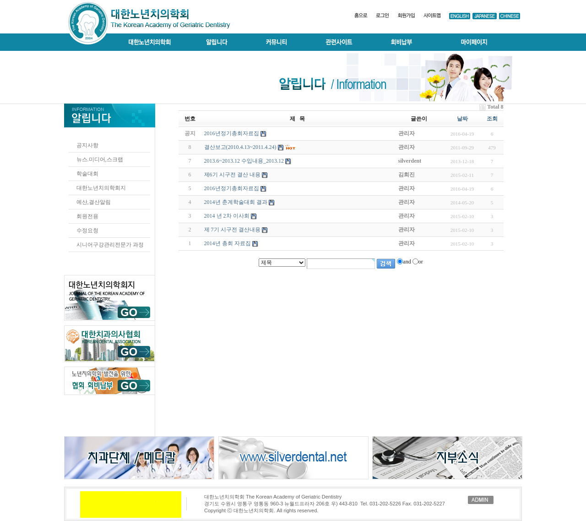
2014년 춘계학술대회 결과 (235, 202)
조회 (492, 118)
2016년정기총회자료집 (231, 188)
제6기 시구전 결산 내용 (232, 174)
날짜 (462, 118)
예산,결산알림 (93, 202)
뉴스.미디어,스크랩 (99, 159)
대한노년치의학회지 (101, 188)
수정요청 (87, 230)
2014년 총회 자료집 (227, 243)
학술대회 (87, 173)
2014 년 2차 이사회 (227, 216)
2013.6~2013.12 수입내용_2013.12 (244, 161)
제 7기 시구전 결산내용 (232, 229)
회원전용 (87, 216)
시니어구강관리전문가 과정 (110, 244)
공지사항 (87, 145)
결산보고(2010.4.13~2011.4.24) (240, 147)
